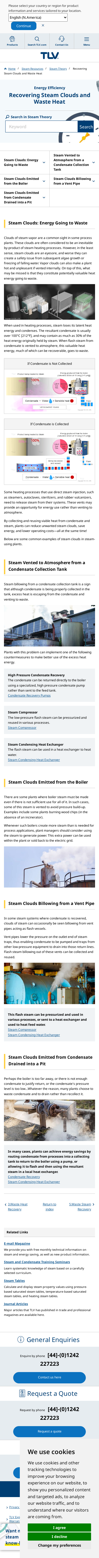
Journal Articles (16, 1304)
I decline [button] (59, 1536)
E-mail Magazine (17, 1243)
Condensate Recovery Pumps (29, 695)
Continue (23, 25)
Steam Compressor (22, 727)
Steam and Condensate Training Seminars (37, 1262)
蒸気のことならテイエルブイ (49, 55)
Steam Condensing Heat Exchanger (34, 760)
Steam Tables (14, 1280)
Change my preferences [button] (59, 1545)
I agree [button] (59, 1527)
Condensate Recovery (24, 1177)
